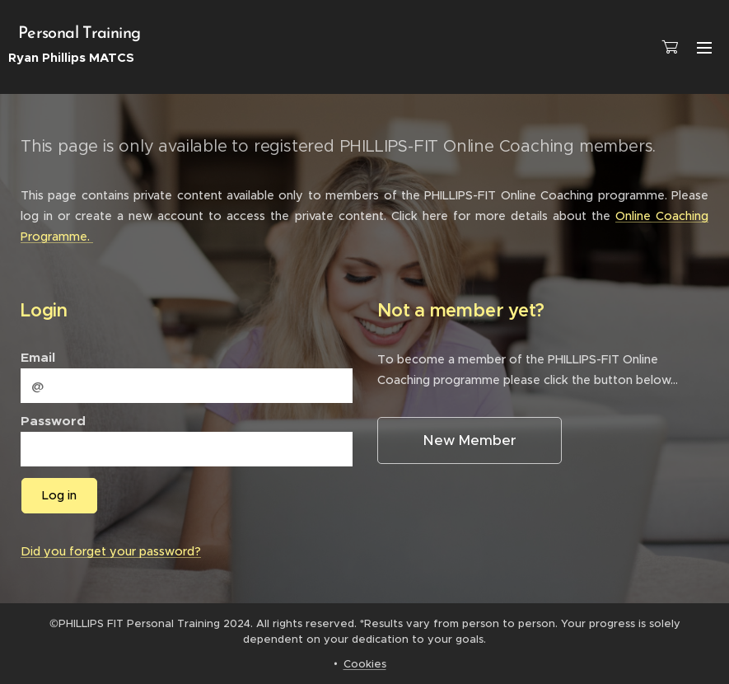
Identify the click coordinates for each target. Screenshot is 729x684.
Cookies (364, 664)
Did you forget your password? (111, 551)
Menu (704, 48)
